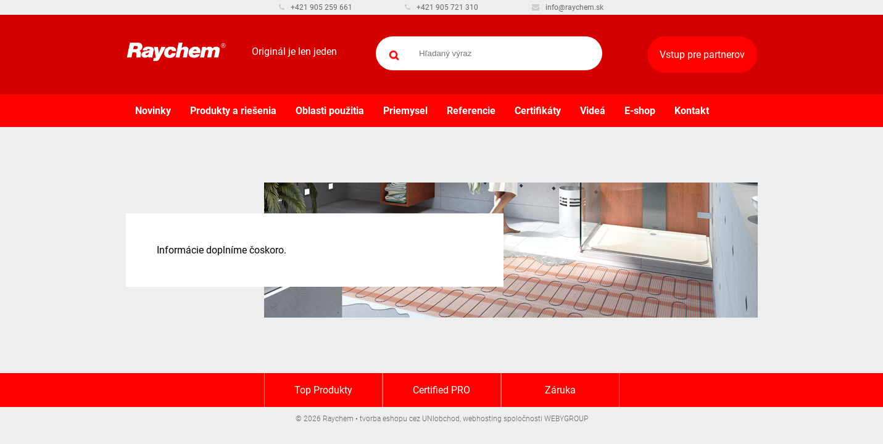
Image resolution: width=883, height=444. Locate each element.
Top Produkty (323, 390)
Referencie (471, 111)
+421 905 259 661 (315, 7)
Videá (592, 111)
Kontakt (691, 111)
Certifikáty (538, 111)
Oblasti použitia (330, 111)
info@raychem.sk (567, 7)
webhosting (482, 418)
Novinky (153, 111)
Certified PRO (441, 390)
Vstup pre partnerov (702, 54)
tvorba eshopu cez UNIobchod (410, 418)
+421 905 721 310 (441, 7)
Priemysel (405, 111)
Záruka (560, 390)
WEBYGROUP (566, 418)
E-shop (639, 111)
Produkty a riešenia (233, 111)
